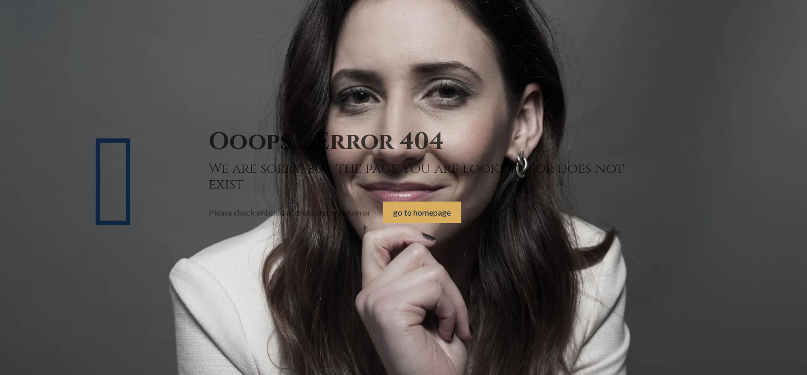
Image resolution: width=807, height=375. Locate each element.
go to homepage (422, 212)
